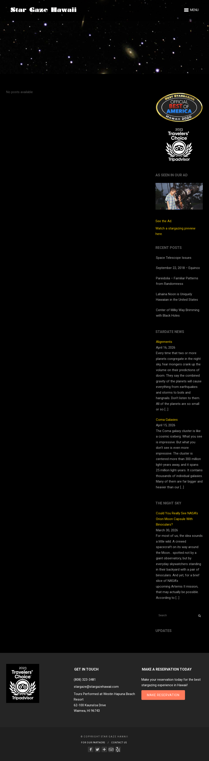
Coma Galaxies (167, 420)
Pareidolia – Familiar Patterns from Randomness (177, 281)
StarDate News (169, 332)
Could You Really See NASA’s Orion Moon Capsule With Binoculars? (177, 518)
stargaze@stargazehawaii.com (96, 687)
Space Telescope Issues (173, 258)
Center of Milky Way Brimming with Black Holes (177, 313)
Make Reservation (163, 695)
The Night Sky (168, 503)
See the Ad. (179, 203)
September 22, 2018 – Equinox (178, 268)
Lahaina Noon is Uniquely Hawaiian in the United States (177, 297)
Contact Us (119, 742)
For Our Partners (93, 742)
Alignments (164, 342)
